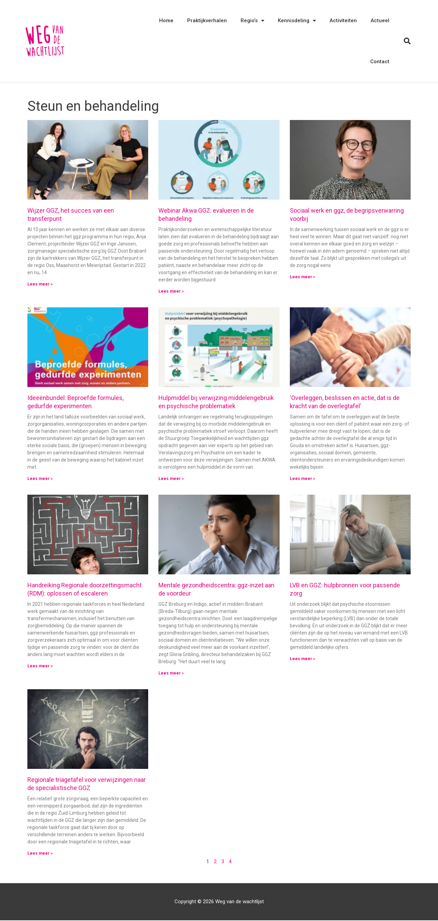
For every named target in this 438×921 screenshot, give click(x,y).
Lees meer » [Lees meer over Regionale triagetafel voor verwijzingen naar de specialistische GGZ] (40, 854)
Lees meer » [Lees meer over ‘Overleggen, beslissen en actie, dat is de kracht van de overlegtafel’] (302, 479)
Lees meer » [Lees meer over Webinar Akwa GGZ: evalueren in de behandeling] (171, 291)
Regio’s (252, 21)
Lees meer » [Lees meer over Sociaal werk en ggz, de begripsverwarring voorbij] (302, 277)
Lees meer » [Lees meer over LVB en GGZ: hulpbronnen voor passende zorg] (302, 659)
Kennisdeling (297, 21)
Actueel (380, 20)
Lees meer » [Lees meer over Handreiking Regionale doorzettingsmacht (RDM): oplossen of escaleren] (40, 666)
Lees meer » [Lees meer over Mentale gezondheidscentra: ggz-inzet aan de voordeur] (171, 673)
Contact (379, 61)
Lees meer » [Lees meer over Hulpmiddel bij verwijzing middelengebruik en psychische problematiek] (171, 479)
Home (166, 20)
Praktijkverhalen (207, 20)
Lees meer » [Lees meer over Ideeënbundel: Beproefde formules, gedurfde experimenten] (40, 479)
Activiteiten (343, 20)
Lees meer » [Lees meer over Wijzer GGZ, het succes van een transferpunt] (40, 284)
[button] (407, 41)
